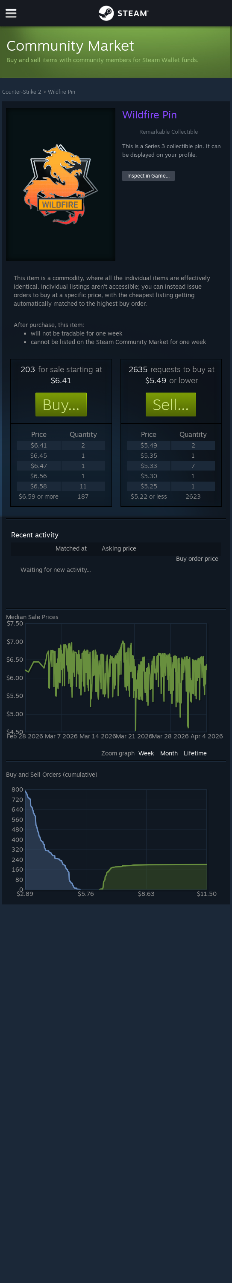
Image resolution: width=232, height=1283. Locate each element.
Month (169, 753)
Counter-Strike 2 (21, 92)
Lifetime (195, 753)
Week (146, 753)
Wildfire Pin (61, 92)
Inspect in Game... (148, 175)
